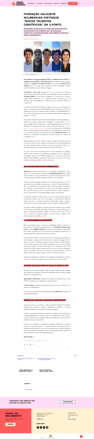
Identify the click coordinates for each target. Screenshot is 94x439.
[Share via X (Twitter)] (27, 344)
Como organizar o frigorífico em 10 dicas (26, 371)
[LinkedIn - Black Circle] (44, 427)
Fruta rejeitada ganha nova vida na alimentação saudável (46, 371)
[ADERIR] (73, 3)
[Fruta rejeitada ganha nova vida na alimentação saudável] (47, 363)
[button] (68, 402)
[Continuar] (81, 436)
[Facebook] (38, 427)
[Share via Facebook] (24, 344)
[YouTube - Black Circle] (47, 427)
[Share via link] (33, 344)
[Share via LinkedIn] (30, 344)
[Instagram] (41, 427)
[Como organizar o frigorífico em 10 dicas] (27, 363)
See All (75, 355)
